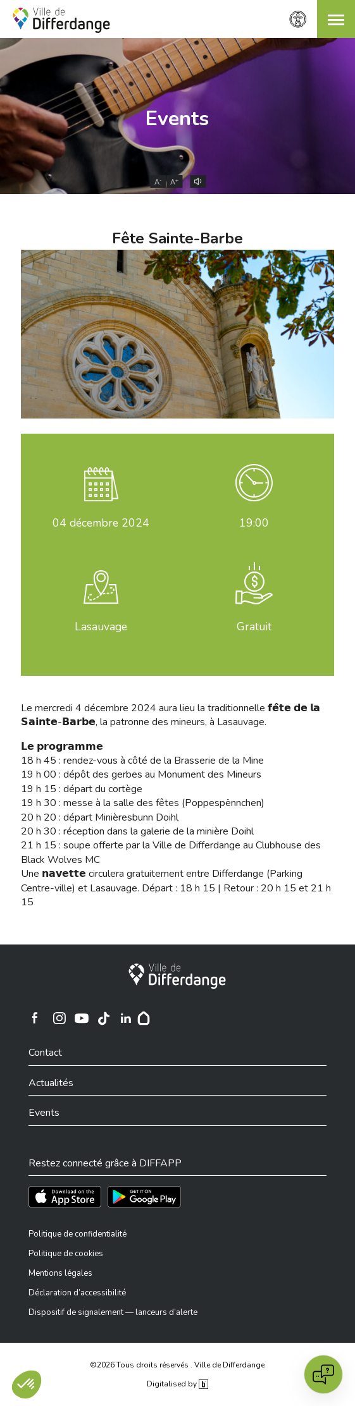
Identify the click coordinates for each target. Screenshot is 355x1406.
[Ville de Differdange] (177, 976)
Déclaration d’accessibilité (77, 1293)
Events (177, 118)
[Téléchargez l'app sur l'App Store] (64, 1196)
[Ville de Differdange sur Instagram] (59, 1018)
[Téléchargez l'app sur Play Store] (144, 1196)
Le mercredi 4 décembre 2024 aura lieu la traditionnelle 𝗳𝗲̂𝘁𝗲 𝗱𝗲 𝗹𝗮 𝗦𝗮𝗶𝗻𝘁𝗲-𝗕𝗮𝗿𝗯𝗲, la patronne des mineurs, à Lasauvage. (170, 715)
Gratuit (254, 626)
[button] (336, 19)
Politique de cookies (65, 1253)
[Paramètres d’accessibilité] (298, 19)
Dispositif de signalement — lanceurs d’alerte (112, 1312)
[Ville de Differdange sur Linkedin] (126, 1018)
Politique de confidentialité (77, 1234)
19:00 (254, 522)
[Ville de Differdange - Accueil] (61, 20)
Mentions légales (60, 1273)
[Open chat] (323, 1374)
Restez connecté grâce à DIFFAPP (105, 1163)
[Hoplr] (144, 1018)
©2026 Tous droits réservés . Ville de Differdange (177, 1365)
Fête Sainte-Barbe (177, 238)
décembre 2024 (101, 522)
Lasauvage (101, 626)
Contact (45, 1053)
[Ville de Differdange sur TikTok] (104, 1018)
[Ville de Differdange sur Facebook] (35, 1018)
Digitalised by (177, 1384)
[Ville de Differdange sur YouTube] (81, 1018)
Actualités (50, 1083)
